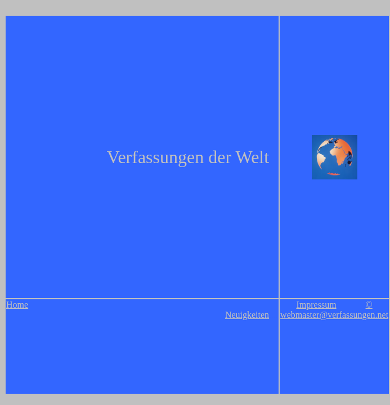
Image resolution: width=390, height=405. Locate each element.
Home (17, 304)
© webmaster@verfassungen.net (334, 310)
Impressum (316, 304)
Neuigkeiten (247, 315)
